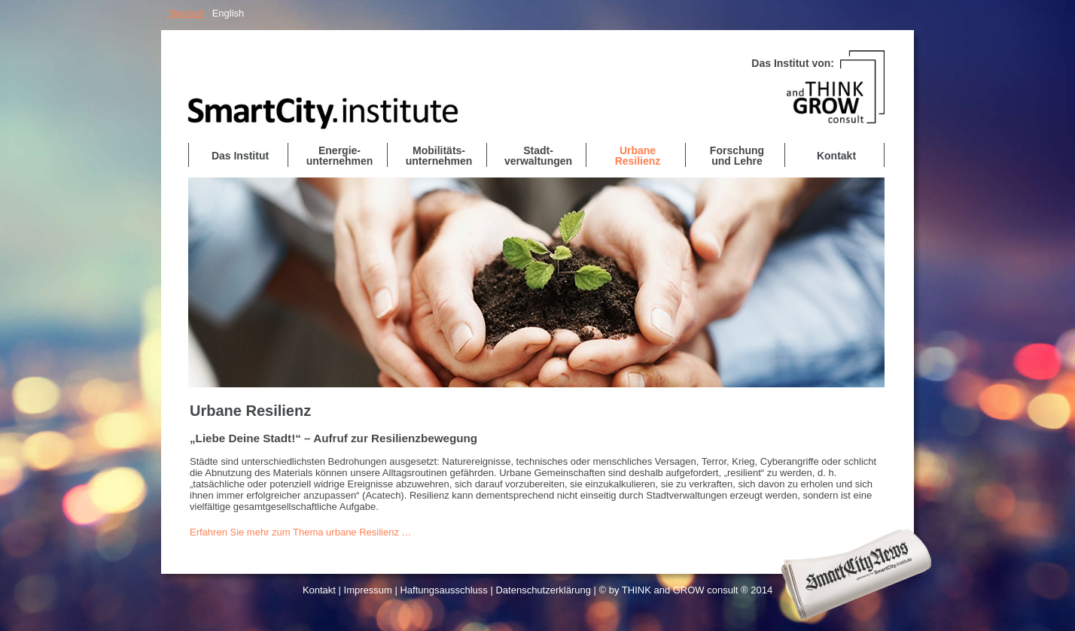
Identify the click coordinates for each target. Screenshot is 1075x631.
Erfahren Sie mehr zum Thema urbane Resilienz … (301, 532)
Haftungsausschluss (443, 590)
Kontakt (319, 590)
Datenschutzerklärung (542, 590)
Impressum (368, 590)
